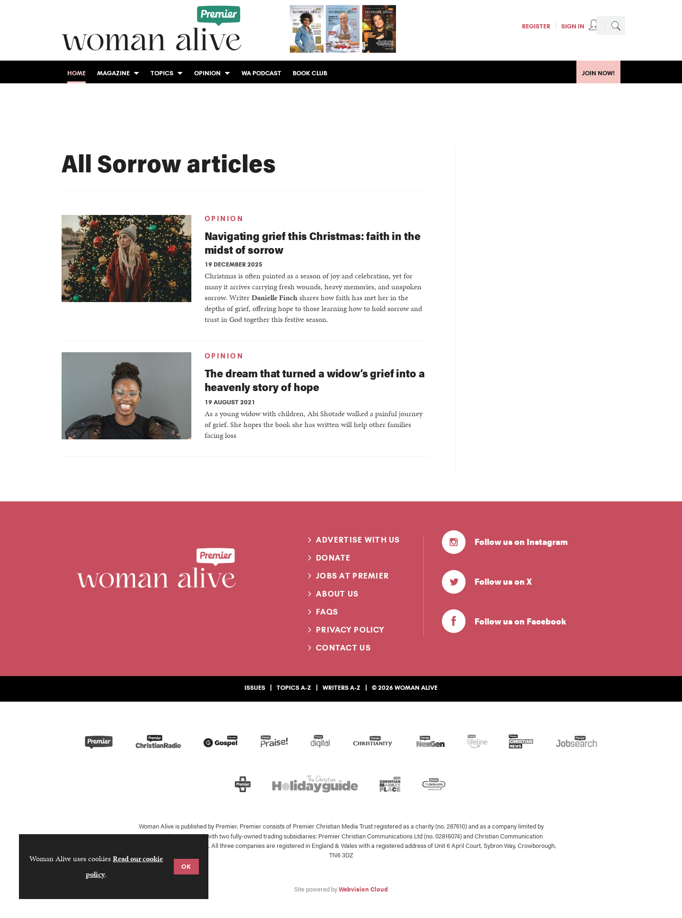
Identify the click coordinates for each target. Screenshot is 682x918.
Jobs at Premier (352, 575)
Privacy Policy (350, 629)
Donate (333, 557)
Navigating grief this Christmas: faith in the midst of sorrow (313, 242)
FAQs (327, 611)
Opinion (224, 219)
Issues (254, 687)
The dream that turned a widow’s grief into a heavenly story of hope (315, 379)
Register (536, 26)
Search (615, 25)
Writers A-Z (341, 687)
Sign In (572, 26)
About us (337, 593)
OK (186, 866)
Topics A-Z (294, 687)
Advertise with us (358, 539)
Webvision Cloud (363, 889)
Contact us (343, 647)
